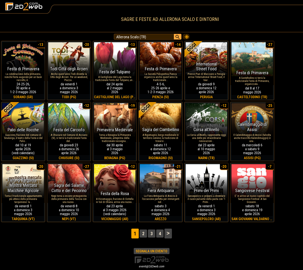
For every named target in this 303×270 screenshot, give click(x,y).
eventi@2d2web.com (151, 266)
